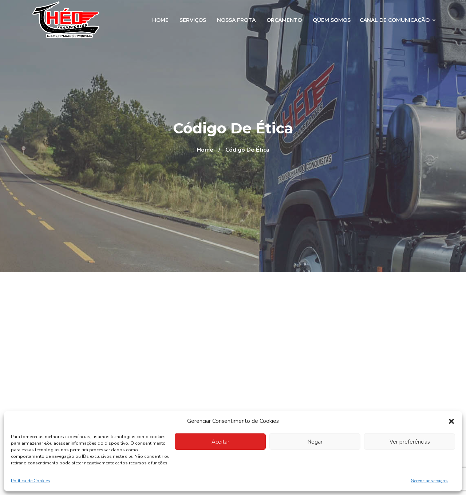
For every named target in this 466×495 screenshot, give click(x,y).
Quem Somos (332, 20)
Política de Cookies (30, 481)
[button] (451, 421)
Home (160, 20)
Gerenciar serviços (429, 481)
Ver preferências (410, 441)
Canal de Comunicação (397, 20)
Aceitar (220, 441)
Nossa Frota (236, 20)
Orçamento (284, 20)
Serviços (192, 20)
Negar (315, 441)
